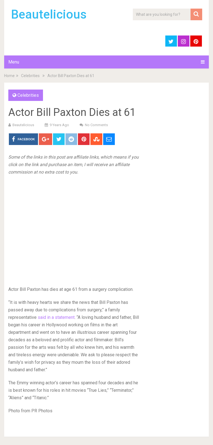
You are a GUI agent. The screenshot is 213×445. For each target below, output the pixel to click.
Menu (13, 62)
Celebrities (30, 75)
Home (9, 75)
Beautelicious (49, 14)
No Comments (96, 125)
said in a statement (56, 317)
